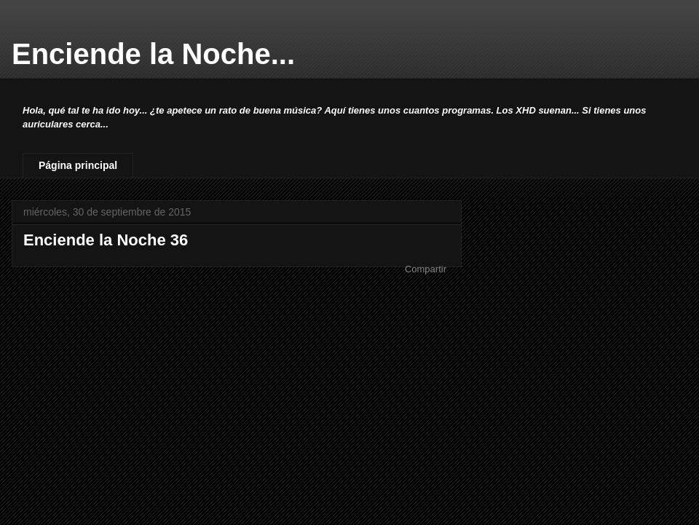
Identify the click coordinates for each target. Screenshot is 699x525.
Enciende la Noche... (153, 54)
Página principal (78, 165)
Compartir (425, 269)
